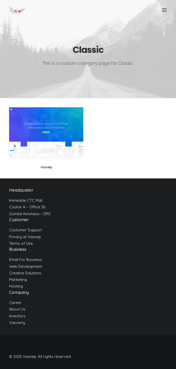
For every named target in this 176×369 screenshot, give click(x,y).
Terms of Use (21, 243)
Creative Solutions (25, 273)
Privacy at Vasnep (25, 236)
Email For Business (25, 259)
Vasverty (17, 322)
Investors (17, 316)
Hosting (16, 286)
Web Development (25, 266)
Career (15, 302)
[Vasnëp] (17, 10)
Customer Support (25, 230)
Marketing (18, 279)
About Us (17, 309)
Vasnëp (46, 167)
